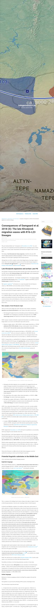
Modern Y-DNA (47, 288)
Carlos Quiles (5, 237)
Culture (13, 239)
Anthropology (5, 239)
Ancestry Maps (47, 297)
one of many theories (18, 468)
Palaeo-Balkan (9, 265)
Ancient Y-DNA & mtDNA (47, 280)
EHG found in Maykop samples (18, 554)
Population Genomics (5, 240)
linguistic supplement (7, 284)
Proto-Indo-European (16, 218)
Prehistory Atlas (28, 213)
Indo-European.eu (19, 213)
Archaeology (9, 239)
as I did (24, 553)
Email (42, 253)
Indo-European (10, 218)
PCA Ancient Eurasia (47, 306)
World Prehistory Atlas (47, 270)
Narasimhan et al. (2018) (27, 245)
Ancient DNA (35, 213)
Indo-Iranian (22, 239)
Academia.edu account (32, 546)
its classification (21, 279)
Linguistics (25, 239)
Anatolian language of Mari (26, 557)
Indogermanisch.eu (27, 105)
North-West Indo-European (32, 239)
